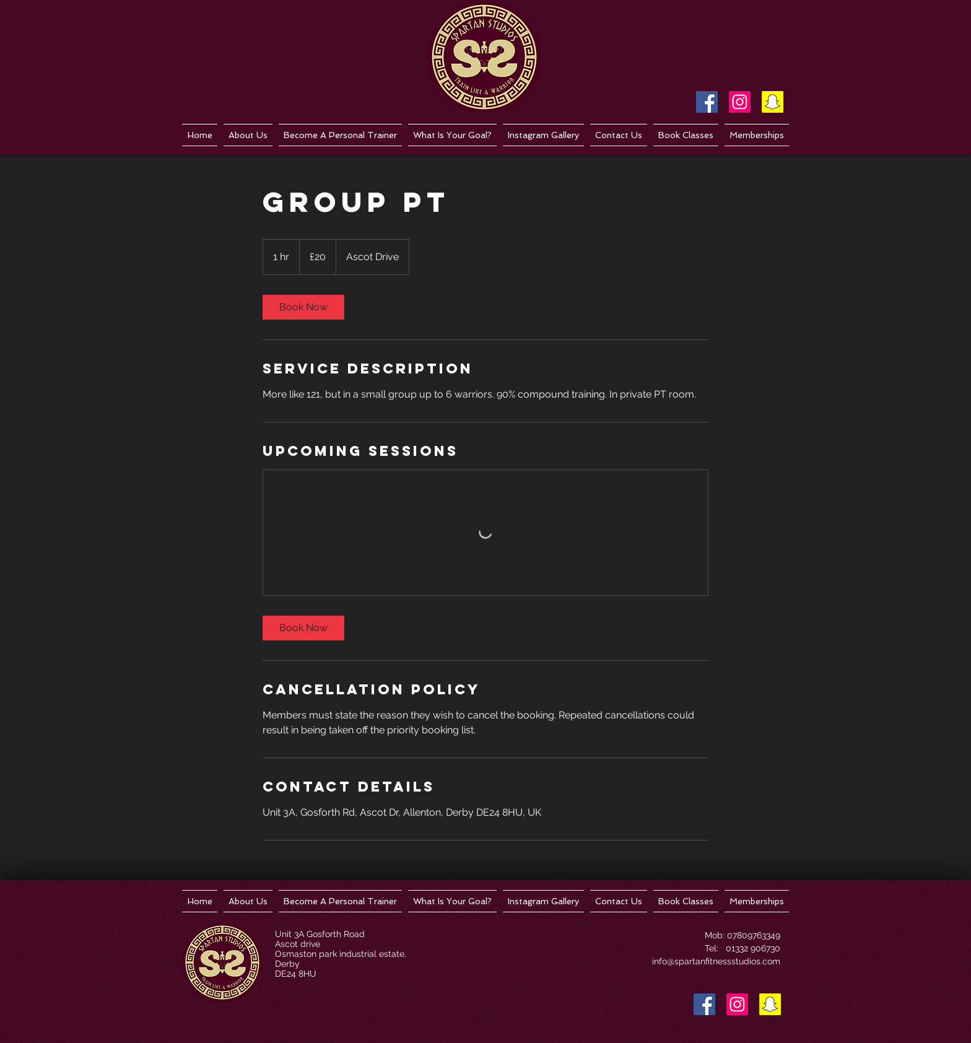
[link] (303, 307)
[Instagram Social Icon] (740, 102)
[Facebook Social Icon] (707, 102)
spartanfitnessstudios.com (727, 961)
